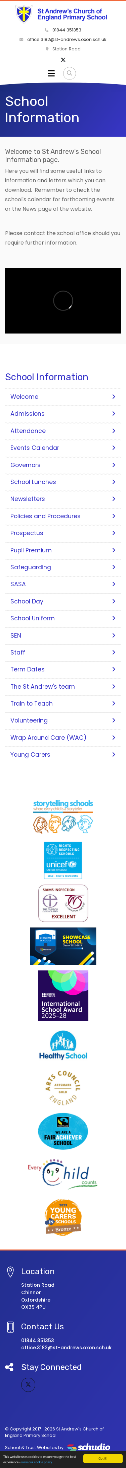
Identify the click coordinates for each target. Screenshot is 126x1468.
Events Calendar (63, 448)
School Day (63, 601)
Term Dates (63, 669)
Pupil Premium (63, 550)
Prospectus (63, 533)
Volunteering (63, 720)
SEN (63, 636)
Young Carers (63, 755)
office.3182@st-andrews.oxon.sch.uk (63, 39)
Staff (63, 652)
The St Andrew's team (63, 687)
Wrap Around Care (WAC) (63, 738)
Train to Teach (63, 703)
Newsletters (63, 499)
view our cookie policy (36, 1462)
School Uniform (63, 618)
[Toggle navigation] (51, 73)
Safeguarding (63, 567)
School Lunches (63, 482)
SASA (63, 584)
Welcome (63, 397)
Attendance (63, 431)
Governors (63, 465)
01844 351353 (63, 30)
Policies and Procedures (63, 516)
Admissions (63, 414)
